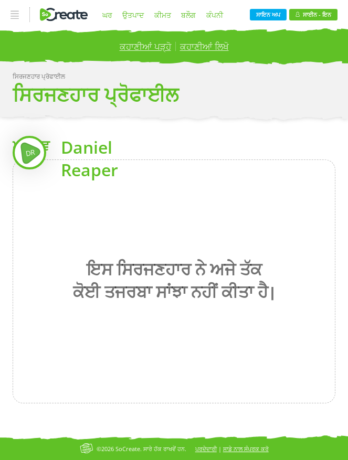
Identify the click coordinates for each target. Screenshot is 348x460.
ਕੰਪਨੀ (214, 15)
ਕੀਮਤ (162, 15)
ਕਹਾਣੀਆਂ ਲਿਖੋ (204, 46)
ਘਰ (107, 15)
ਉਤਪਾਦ (133, 15)
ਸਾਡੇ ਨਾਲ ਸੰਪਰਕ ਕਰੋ (246, 449)
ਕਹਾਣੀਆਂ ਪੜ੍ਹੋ (145, 46)
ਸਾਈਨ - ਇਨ (313, 14)
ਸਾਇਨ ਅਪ (268, 14)
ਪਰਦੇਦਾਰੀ (206, 449)
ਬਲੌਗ (188, 15)
